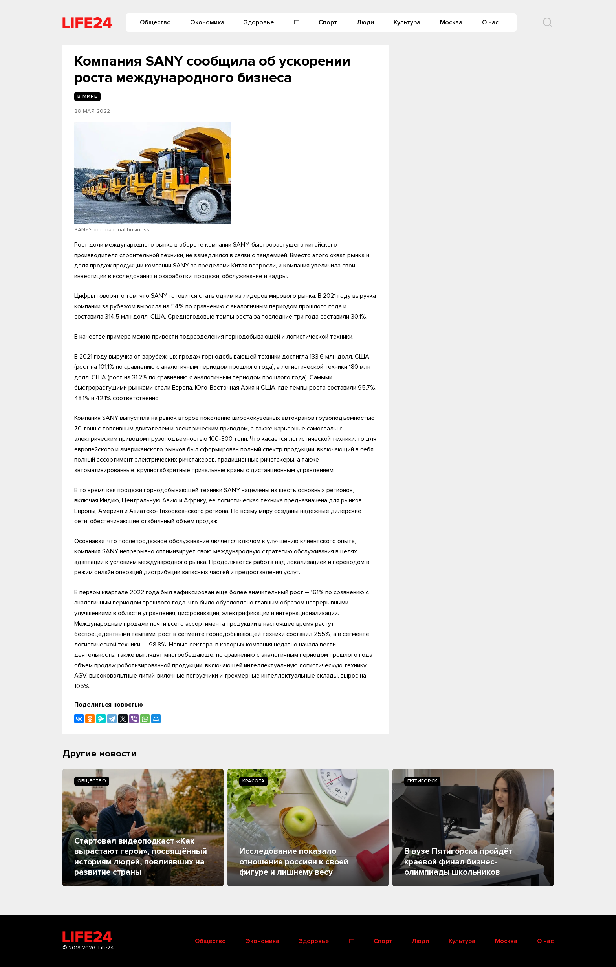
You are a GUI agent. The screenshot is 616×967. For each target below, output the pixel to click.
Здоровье (259, 22)
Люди (365, 22)
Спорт (328, 22)
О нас (490, 22)
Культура (407, 22)
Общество (155, 22)
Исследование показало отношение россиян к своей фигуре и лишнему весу (293, 861)
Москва (451, 22)
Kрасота (253, 781)
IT (296, 22)
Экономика (207, 22)
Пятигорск (422, 781)
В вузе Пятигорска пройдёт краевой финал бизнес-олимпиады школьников (458, 861)
